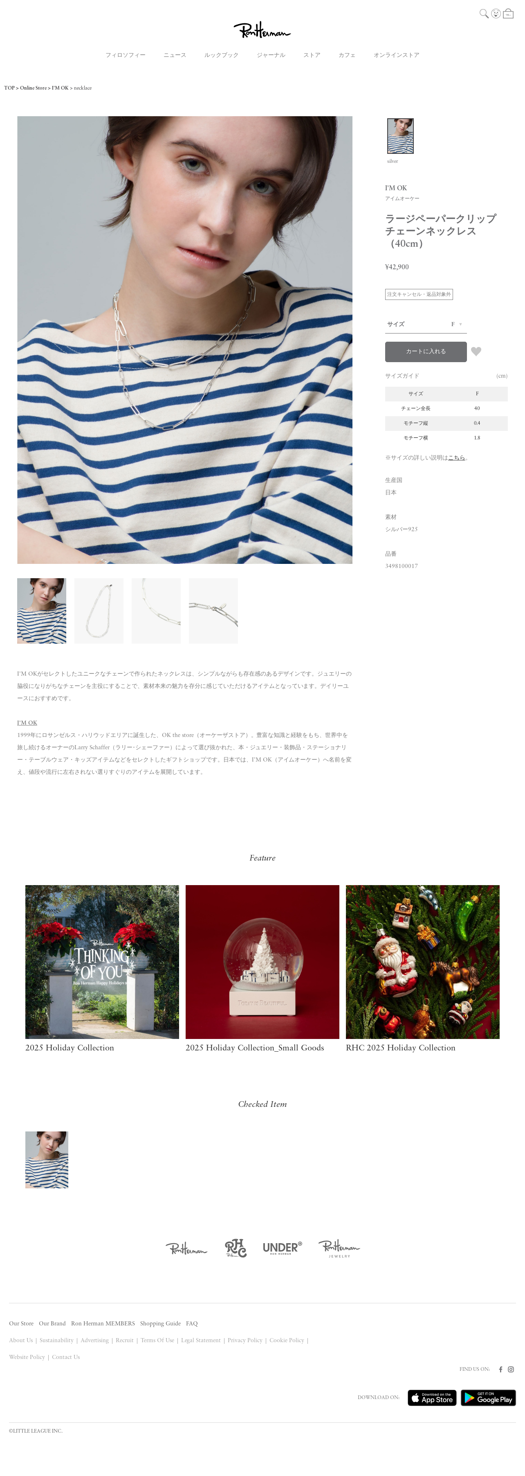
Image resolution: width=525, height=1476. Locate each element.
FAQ (192, 1324)
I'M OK (60, 88)
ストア (312, 55)
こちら (456, 458)
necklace (83, 88)
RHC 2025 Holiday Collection (400, 1048)
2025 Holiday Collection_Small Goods (255, 1048)
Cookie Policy (286, 1341)
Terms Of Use (157, 1341)
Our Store (21, 1324)
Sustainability (57, 1341)
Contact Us (66, 1357)
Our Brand (52, 1324)
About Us (21, 1341)
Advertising (95, 1341)
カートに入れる (426, 352)
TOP (9, 88)
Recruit (125, 1341)
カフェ (347, 55)
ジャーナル (271, 55)
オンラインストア (397, 55)
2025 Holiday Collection (69, 1048)
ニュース (175, 55)
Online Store (33, 88)
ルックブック (221, 55)
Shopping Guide (160, 1324)
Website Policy (27, 1357)
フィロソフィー (125, 55)
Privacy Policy (245, 1341)
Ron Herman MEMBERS (103, 1324)
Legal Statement (201, 1341)
